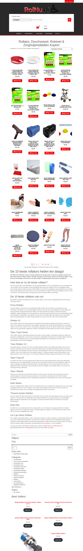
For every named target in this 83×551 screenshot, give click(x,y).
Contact (57, 33)
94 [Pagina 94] (42, 264)
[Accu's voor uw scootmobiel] (12, 461)
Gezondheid (39, 33)
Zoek (70, 434)
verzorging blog (29, 427)
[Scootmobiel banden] (12, 468)
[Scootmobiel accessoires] (12, 466)
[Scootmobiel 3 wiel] (12, 463)
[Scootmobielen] (12, 459)
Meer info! (18, 80)
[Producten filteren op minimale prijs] (14, 447)
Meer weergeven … (17, 487)
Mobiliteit (19, 33)
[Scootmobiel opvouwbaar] (12, 472)
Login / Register (69, 1)
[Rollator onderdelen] (12, 477)
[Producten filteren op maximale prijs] (70, 447)
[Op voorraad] (12, 492)
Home (12, 33)
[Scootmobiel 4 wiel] (12, 465)
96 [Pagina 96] (48, 264)
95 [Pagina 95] (45, 264)
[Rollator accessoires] (12, 475)
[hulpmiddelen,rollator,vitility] (12, 454)
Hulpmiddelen (29, 33)
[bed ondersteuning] (12, 483)
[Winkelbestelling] (61, 49)
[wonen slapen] (12, 481)
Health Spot (56, 426)
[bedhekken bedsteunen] (12, 485)
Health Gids (47, 426)
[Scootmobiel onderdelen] (12, 470)
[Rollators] (12, 474)
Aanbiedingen (49, 33)
